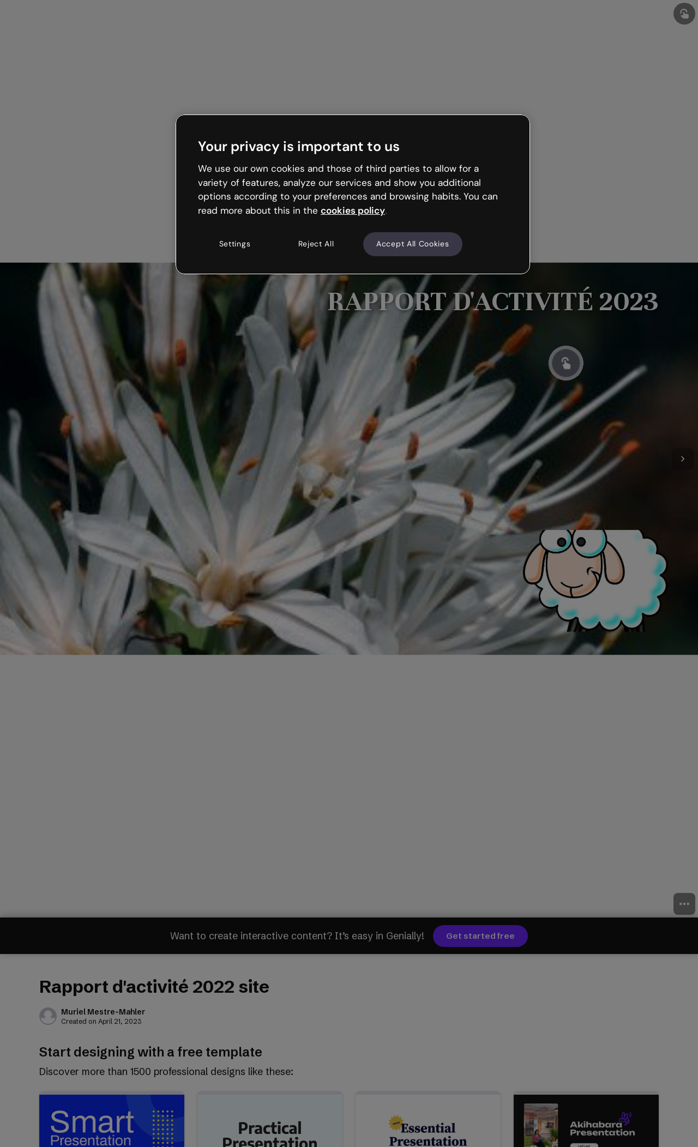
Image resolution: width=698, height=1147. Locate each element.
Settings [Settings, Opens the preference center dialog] (235, 244)
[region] (353, 194)
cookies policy (353, 210)
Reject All (316, 244)
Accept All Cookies (412, 244)
